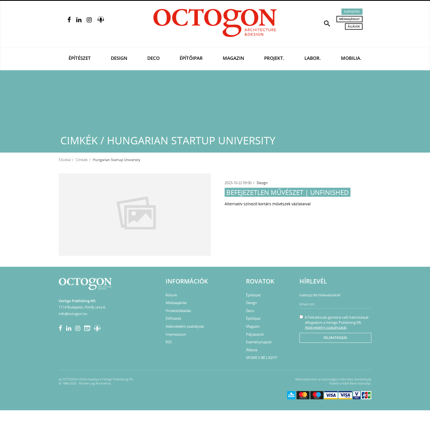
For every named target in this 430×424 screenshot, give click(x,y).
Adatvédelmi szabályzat (185, 326)
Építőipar (191, 58)
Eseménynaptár (259, 341)
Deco (153, 58)
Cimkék (82, 159)
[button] (327, 23)
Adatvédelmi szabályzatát (326, 327)
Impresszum (176, 334)
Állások (354, 26)
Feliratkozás (335, 337)
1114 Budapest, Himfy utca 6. (82, 307)
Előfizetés (352, 11)
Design (119, 58)
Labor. (312, 58)
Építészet (80, 58)
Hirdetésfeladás (178, 310)
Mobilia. (351, 58)
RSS (169, 341)
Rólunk (171, 295)
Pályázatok (255, 334)
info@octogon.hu (73, 313)
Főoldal (65, 159)
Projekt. (274, 58)
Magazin (233, 58)
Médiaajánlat (349, 19)
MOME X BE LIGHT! (261, 357)
